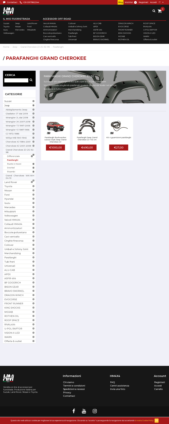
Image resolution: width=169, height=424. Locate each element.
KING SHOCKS (124, 33)
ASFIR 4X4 (97, 30)
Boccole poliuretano (52, 33)
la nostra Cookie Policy (144, 420)
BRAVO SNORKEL (101, 39)
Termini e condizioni (74, 385)
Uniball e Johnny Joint (77, 27)
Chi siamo (68, 382)
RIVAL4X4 (147, 27)
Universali (72, 39)
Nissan (18, 27)
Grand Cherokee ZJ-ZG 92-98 (35, 47)
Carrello (158, 389)
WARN (146, 36)
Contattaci (69, 396)
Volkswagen (8, 33)
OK (156, 420)
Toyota (6, 27)
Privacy (67, 392)
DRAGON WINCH (125, 23)
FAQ (112, 382)
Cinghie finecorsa (51, 39)
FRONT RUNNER (125, 30)
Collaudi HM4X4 (50, 27)
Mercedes (19, 30)
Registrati (143, 2)
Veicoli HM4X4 (49, 23)
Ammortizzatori (50, 30)
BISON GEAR (99, 36)
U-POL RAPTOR (150, 30)
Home (6, 47)
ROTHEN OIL (123, 39)
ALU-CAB (97, 23)
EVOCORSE (123, 27)
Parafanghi (73, 33)
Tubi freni (72, 36)
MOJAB (121, 36)
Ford (29, 27)
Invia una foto (117, 389)
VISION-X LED (149, 33)
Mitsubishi (31, 30)
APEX (95, 27)
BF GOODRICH (100, 33)
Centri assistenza (119, 385)
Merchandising (74, 30)
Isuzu (5, 30)
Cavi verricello (49, 36)
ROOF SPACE (149, 23)
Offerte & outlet (150, 39)
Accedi (153, 2)
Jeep (17, 23)
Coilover (72, 23)
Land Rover (32, 23)
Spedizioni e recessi (74, 389)
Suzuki (6, 23)
